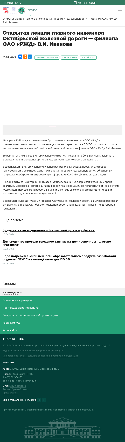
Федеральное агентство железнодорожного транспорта (33, 350)
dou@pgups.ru (18, 385)
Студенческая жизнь (47, 57)
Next (118, 95)
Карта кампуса (11, 322)
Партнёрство (88, 57)
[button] (14, 2)
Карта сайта (10, 330)
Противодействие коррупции (21, 307)
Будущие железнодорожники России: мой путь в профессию (49, 230)
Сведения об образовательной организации (30, 315)
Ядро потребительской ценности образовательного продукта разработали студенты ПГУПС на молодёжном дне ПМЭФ (59, 257)
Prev (7, 95)
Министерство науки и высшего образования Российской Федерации (40, 355)
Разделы (9, 283)
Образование (69, 57)
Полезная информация (17, 300)
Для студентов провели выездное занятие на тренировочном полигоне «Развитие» (57, 243)
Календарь (11, 292)
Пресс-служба (10, 392)
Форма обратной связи (15, 389)
